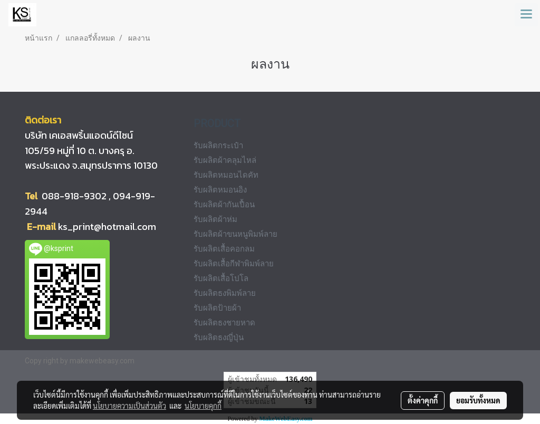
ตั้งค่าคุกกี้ (423, 400)
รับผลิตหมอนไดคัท (226, 175)
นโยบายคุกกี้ (203, 405)
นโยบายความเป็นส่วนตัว (129, 405)
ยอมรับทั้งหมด (478, 400)
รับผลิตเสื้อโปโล (221, 278)
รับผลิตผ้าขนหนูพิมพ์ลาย (235, 234)
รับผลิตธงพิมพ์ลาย (225, 293)
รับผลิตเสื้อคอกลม (224, 249)
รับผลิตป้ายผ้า (217, 308)
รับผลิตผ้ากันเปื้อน (224, 204)
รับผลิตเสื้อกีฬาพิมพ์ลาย (234, 263)
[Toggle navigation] (526, 14)
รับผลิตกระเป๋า (218, 145)
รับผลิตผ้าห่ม (215, 219)
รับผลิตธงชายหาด (224, 322)
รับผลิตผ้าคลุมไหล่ (225, 160)
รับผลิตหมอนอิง (220, 190)
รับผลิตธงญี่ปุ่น (219, 337)
